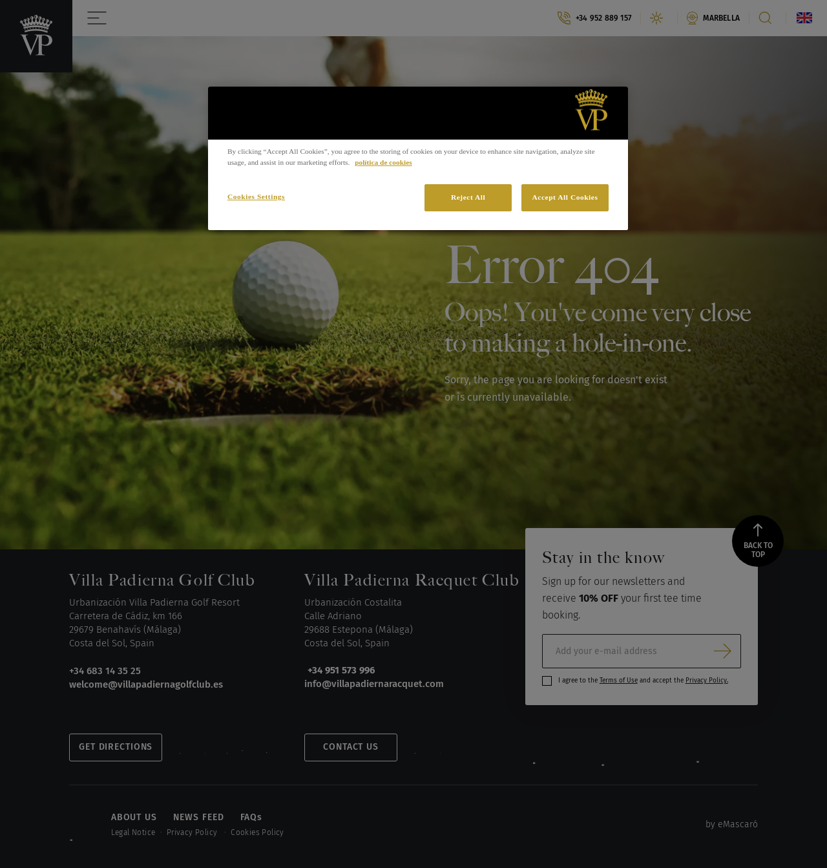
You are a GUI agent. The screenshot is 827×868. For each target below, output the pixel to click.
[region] (418, 158)
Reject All (468, 197)
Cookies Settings (256, 196)
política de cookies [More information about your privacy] (383, 162)
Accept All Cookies (565, 197)
